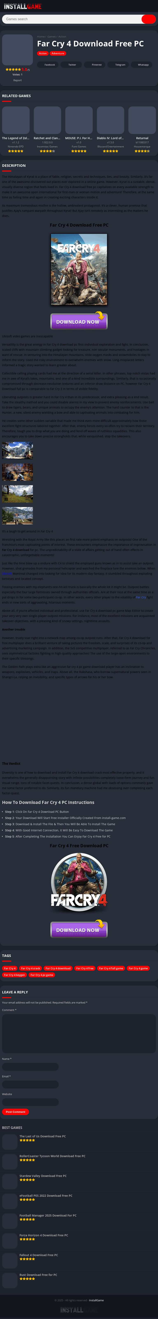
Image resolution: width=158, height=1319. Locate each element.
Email (6, 1078)
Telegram (117, 66)
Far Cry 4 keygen (14, 976)
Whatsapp (141, 66)
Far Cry (141, 599)
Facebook (47, 66)
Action (62, 38)
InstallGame (96, 1302)
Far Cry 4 (9, 970)
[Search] (79, 20)
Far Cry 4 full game (111, 970)
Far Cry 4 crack (30, 970)
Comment (9, 1011)
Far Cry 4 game (138, 970)
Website (7, 1095)
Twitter (69, 66)
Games (51, 38)
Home (41, 38)
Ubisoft (7, 575)
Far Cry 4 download (58, 970)
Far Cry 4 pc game (42, 976)
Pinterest (94, 66)
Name (7, 1060)
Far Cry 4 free (84, 970)
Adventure (58, 55)
